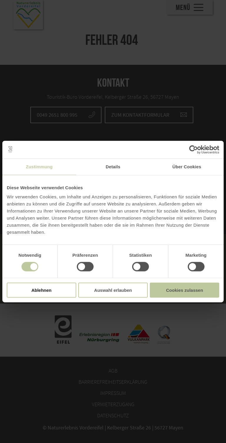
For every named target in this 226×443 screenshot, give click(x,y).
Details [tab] (113, 166)
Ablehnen (41, 290)
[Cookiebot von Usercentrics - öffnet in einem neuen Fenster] (193, 149)
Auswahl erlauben (113, 290)
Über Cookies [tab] (186, 166)
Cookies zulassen (184, 290)
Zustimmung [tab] (39, 166)
